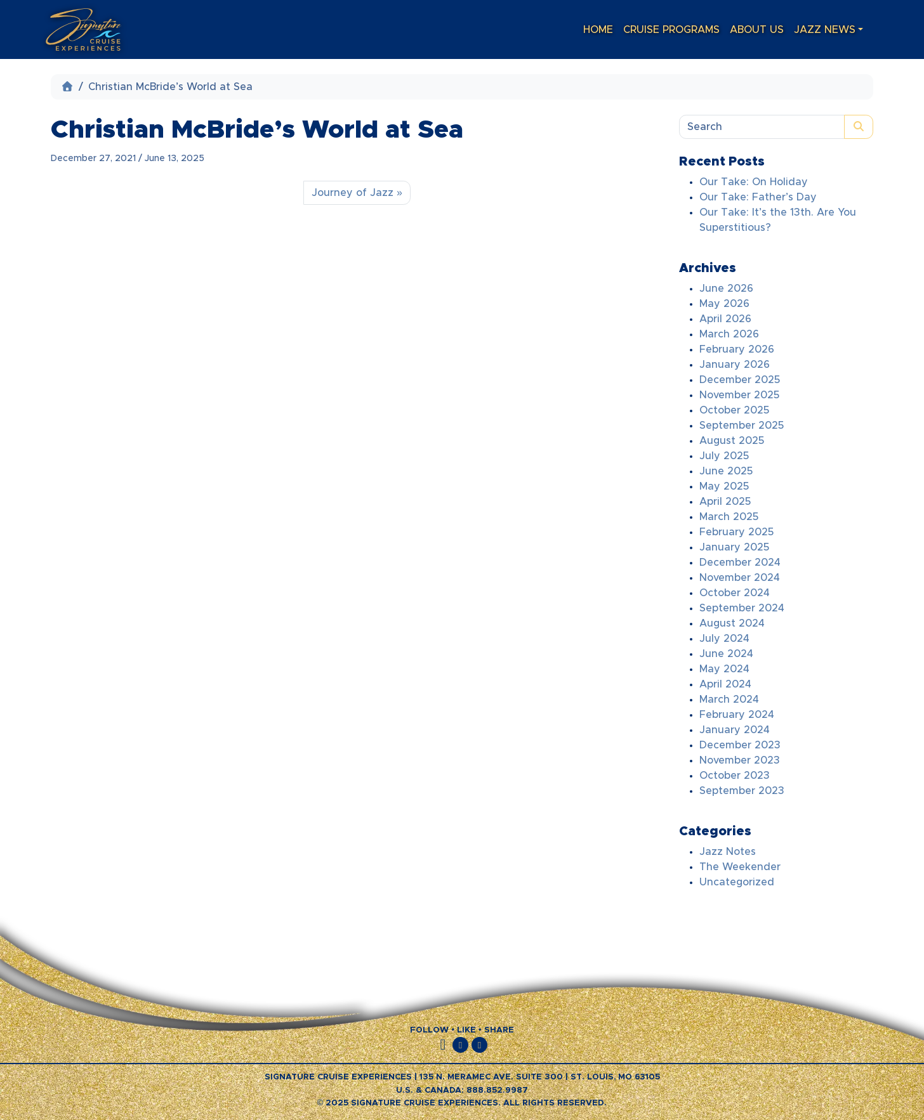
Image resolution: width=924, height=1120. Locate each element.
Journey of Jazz (352, 193)
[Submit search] (858, 127)
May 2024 (724, 669)
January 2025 (734, 547)
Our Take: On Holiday (753, 182)
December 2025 (739, 380)
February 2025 (736, 532)
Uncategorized (736, 882)
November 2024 (739, 578)
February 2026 (736, 349)
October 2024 (734, 593)
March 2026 (729, 334)
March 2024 (729, 699)
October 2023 (734, 776)
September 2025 (741, 425)
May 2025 (724, 486)
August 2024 (732, 623)
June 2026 (726, 288)
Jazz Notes (727, 852)
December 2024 (740, 562)
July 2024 (724, 639)
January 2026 (734, 365)
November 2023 (739, 760)
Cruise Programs (671, 30)
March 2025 (728, 517)
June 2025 (726, 471)
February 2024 (736, 715)
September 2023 (741, 791)
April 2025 (725, 502)
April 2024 (725, 684)
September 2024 (741, 608)
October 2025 (734, 410)
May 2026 (724, 304)
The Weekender (740, 867)
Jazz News (824, 30)
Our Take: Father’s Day (758, 197)
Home (598, 30)
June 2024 (726, 654)
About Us (757, 30)
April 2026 (725, 319)
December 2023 (740, 745)
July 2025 (724, 456)
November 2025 (739, 395)
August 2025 (731, 441)
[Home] (67, 87)
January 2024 (734, 730)
